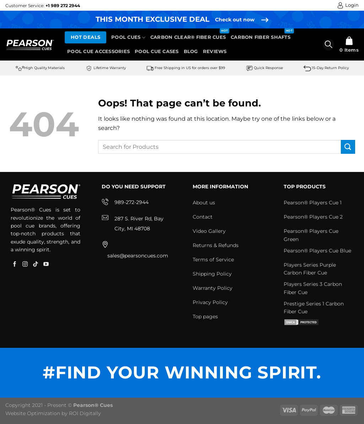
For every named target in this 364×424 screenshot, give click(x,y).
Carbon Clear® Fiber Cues (188, 37)
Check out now (235, 19)
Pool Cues (128, 37)
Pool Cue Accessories (98, 51)
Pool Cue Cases (157, 51)
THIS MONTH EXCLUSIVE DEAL (152, 19)
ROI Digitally (85, 413)
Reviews (215, 51)
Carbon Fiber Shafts (260, 37)
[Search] (328, 45)
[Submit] (348, 147)
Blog (191, 51)
